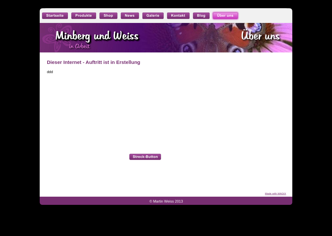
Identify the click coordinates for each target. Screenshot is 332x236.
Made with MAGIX (275, 193)
